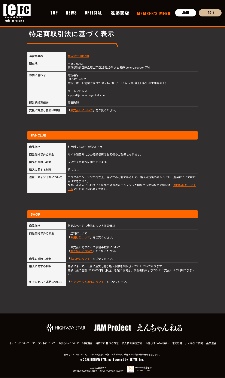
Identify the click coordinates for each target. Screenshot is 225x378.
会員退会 (125, 344)
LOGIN (210, 10)
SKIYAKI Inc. (137, 360)
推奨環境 (209, 340)
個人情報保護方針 (156, 340)
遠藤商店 (120, 10)
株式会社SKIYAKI (78, 56)
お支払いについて (81, 110)
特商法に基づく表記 (126, 340)
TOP (54, 10)
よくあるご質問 (104, 344)
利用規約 (102, 340)
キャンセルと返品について (87, 282)
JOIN (185, 10)
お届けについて (80, 237)
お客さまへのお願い (185, 340)
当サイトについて (20, 340)
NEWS (71, 10)
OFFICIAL (94, 10)
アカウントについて (49, 340)
